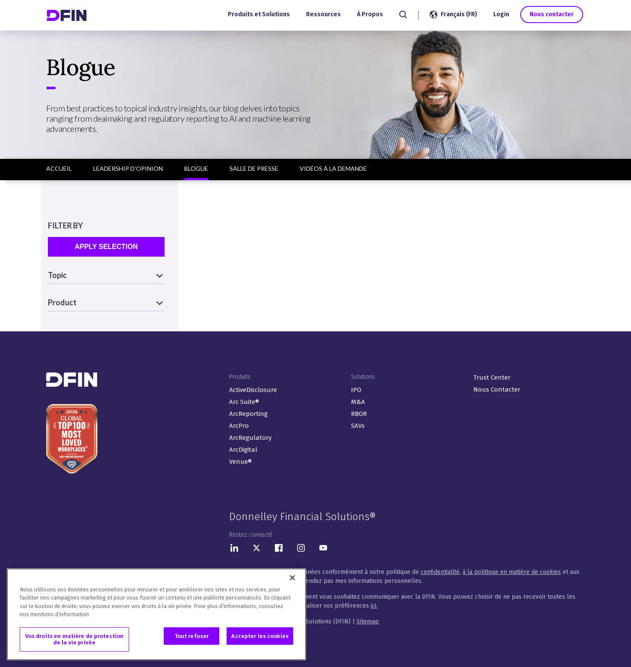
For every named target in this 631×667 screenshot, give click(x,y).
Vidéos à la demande (333, 168)
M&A (358, 402)
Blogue (196, 168)
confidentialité (440, 572)
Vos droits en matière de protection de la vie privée (74, 640)
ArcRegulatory (250, 438)
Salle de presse (254, 168)
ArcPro (239, 426)
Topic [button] (57, 275)
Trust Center (491, 377)
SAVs (358, 426)
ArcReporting (248, 414)
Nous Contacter (496, 389)
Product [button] (62, 302)
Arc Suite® (244, 402)
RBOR (359, 414)
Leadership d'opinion (128, 168)
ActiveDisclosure (253, 390)
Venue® (240, 461)
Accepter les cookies (260, 637)
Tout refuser (192, 637)
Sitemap (368, 621)
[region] (156, 615)
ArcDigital (243, 449)
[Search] (403, 14)
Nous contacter (551, 14)
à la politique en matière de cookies (512, 572)
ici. (374, 605)
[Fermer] (292, 578)
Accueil (59, 168)
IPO (356, 390)
